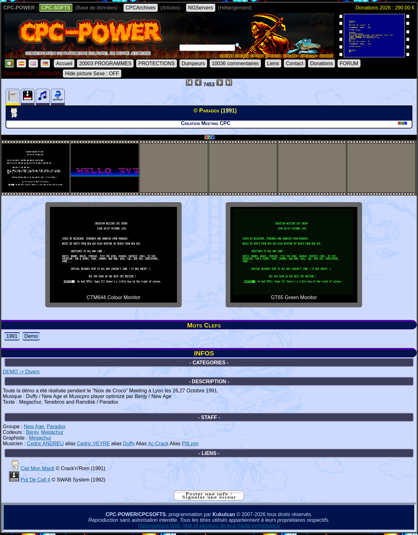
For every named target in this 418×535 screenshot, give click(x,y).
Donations (321, 63)
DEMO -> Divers (21, 371)
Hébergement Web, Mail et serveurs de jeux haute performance (209, 525)
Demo (31, 336)
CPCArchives (141, 7)
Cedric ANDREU (45, 443)
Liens (273, 63)
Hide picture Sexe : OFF (92, 73)
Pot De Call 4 (35, 479)
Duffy (129, 443)
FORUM (349, 63)
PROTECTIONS (156, 63)
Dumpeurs (193, 63)
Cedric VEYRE (93, 443)
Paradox (56, 426)
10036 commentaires (235, 63)
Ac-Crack (158, 443)
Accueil (64, 63)
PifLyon (190, 443)
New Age (34, 426)
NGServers (200, 7)
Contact (294, 63)
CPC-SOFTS (55, 7)
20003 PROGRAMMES (105, 63)
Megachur (52, 432)
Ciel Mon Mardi (37, 468)
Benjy (32, 432)
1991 (12, 336)
